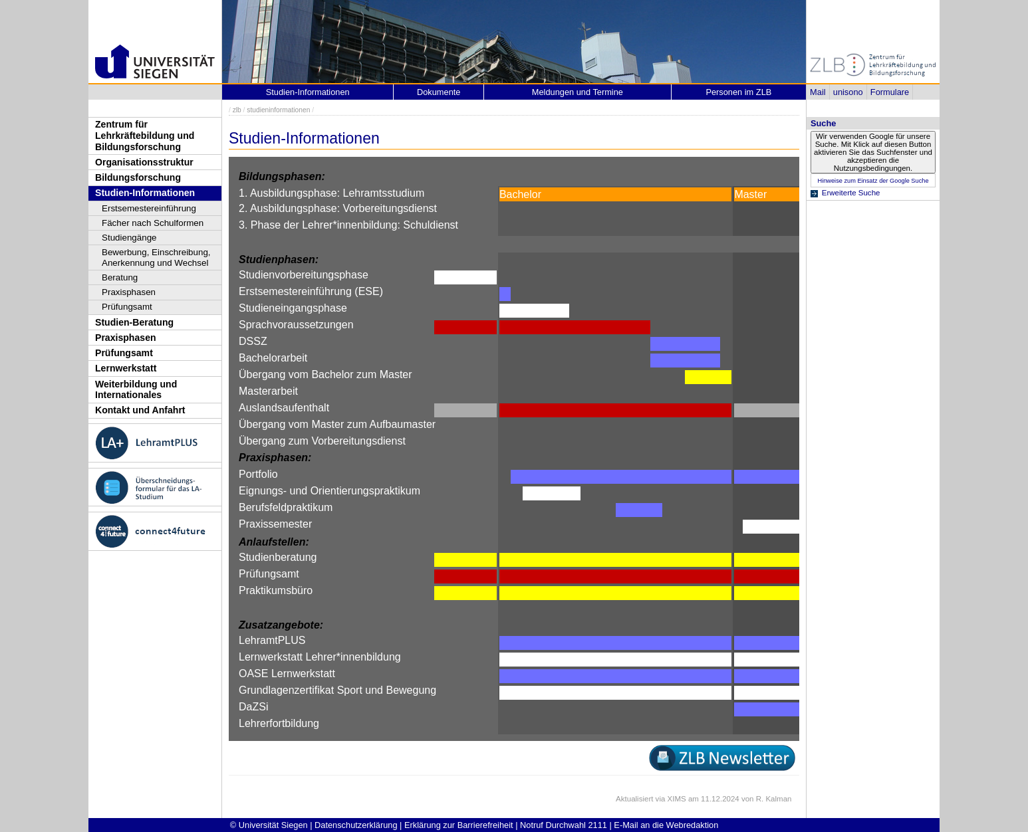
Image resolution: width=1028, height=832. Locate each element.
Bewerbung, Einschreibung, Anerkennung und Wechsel (156, 257)
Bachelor (520, 194)
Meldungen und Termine (577, 92)
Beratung (120, 277)
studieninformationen (278, 110)
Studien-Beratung (134, 322)
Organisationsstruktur (144, 162)
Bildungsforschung (138, 177)
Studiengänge (129, 238)
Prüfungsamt (127, 307)
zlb (237, 110)
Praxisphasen (129, 292)
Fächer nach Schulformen (152, 223)
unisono (848, 92)
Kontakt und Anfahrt (140, 410)
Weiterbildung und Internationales (136, 390)
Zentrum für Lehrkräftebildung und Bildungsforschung (144, 135)
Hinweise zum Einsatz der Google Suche (872, 180)
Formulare (889, 92)
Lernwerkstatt (125, 368)
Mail (817, 92)
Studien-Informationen (145, 192)
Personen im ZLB (738, 92)
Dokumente (438, 92)
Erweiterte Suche (851, 193)
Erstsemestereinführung (149, 208)
